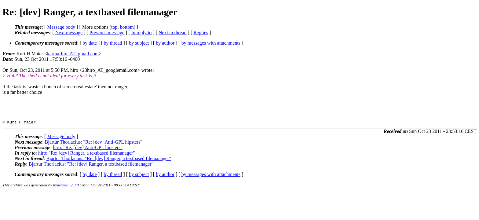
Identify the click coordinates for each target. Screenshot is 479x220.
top (114, 27)
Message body (61, 27)
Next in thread (173, 32)
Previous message (107, 32)
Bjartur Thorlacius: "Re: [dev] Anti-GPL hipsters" (93, 143)
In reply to (141, 32)
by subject (139, 43)
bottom (126, 27)
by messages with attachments (210, 43)
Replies (200, 32)
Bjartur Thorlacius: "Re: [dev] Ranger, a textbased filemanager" (108, 160)
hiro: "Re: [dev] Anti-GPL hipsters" (87, 149)
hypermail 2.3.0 (66, 187)
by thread (113, 43)
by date (89, 43)
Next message (68, 32)
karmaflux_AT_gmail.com (73, 53)
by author (165, 43)
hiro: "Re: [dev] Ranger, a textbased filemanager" (86, 154)
